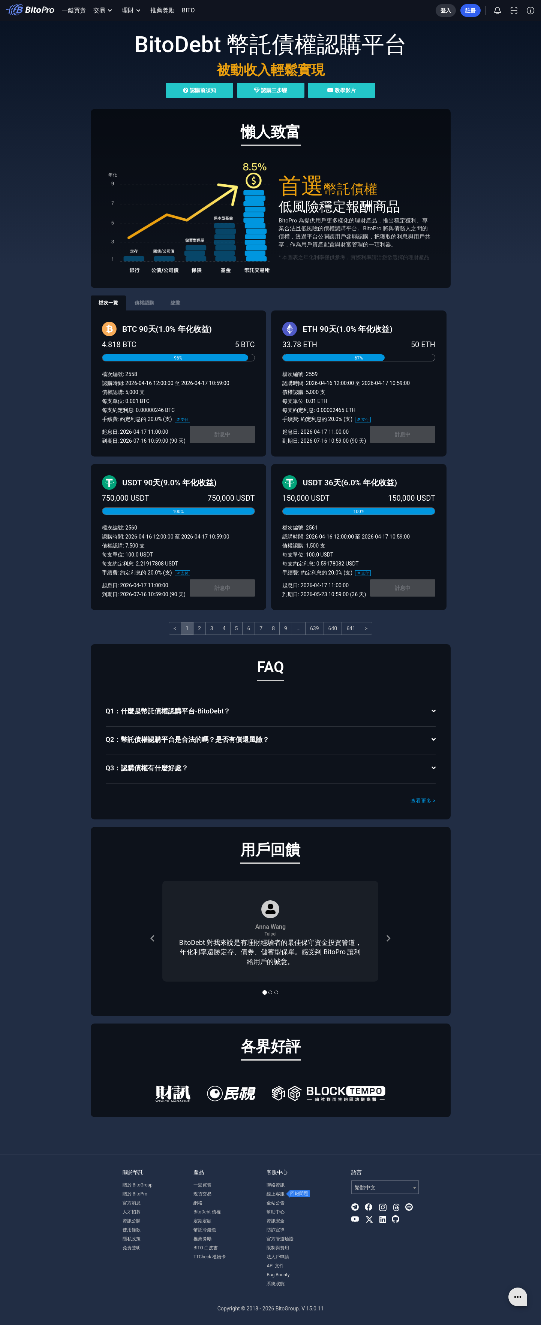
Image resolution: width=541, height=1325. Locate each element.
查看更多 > (423, 801)
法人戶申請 (278, 1256)
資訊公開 (132, 1221)
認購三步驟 (270, 90)
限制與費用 (278, 1247)
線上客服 (276, 1194)
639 (314, 628)
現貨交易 (202, 1194)
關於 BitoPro (135, 1194)
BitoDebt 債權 (207, 1212)
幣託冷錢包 (204, 1229)
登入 (446, 10)
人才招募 (132, 1212)
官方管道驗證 (280, 1238)
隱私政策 (132, 1238)
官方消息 (132, 1203)
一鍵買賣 (74, 10)
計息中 (222, 434)
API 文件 (275, 1265)
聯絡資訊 (276, 1185)
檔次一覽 (108, 303)
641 (350, 628)
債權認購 (144, 303)
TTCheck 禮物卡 (209, 1256)
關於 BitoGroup (138, 1185)
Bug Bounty (278, 1274)
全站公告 (276, 1203)
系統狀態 (276, 1283)
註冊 (470, 10)
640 (332, 628)
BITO (188, 10)
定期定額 (202, 1221)
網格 (197, 1203)
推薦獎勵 (162, 10)
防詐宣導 (276, 1229)
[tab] (271, 712)
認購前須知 (199, 90)
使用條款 (132, 1229)
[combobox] (385, 1187)
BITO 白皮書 (205, 1247)
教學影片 (341, 90)
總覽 (175, 303)
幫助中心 (276, 1212)
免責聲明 (132, 1247)
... (299, 628)
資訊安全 (276, 1221)
